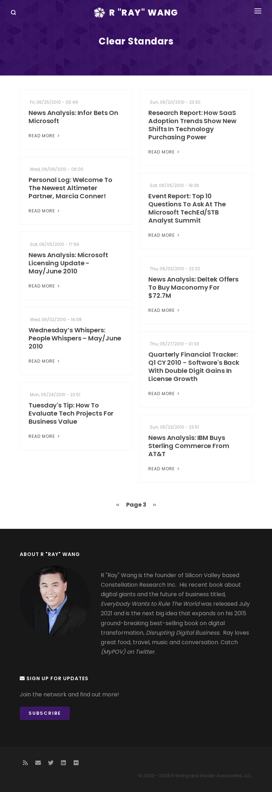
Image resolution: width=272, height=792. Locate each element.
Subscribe (45, 713)
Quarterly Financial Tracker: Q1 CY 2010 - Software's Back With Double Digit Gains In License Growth (193, 366)
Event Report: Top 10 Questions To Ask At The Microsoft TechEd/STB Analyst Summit (187, 208)
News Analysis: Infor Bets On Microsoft (73, 116)
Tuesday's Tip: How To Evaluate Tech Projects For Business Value (71, 413)
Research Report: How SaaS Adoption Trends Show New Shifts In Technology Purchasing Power (192, 124)
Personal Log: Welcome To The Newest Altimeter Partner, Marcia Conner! (70, 187)
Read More (45, 136)
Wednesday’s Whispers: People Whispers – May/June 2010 (75, 338)
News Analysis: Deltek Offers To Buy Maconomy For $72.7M (193, 287)
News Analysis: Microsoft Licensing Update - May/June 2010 (68, 263)
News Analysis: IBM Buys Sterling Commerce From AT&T (188, 445)
